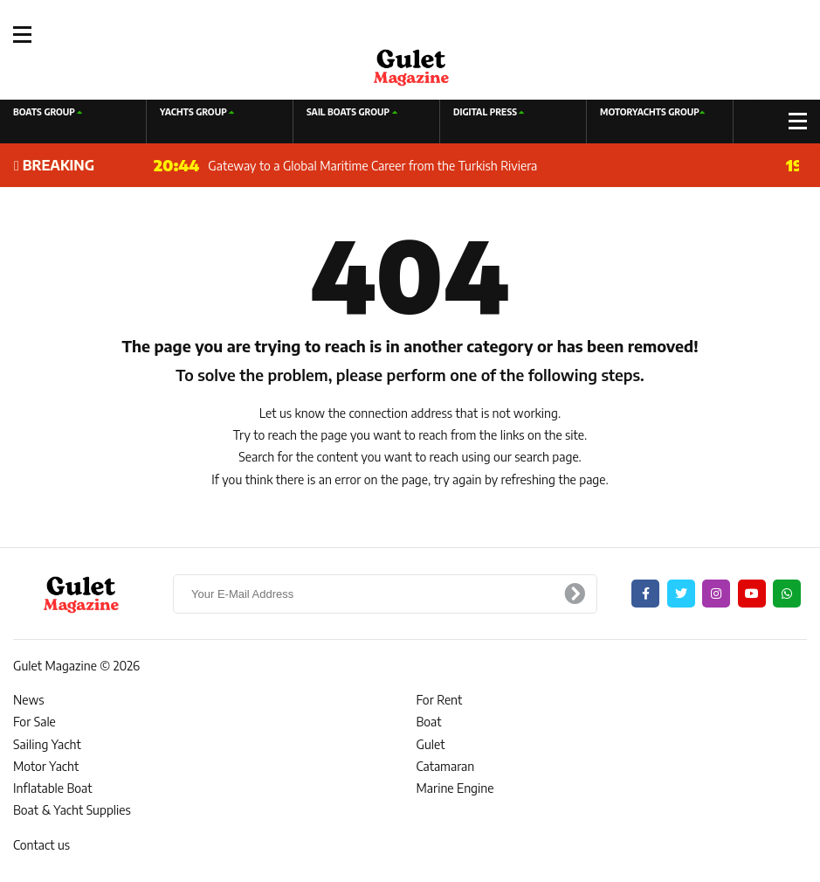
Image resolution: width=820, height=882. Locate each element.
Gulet (431, 744)
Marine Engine (455, 788)
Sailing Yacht (47, 744)
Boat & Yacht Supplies (72, 809)
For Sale (34, 721)
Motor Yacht (46, 766)
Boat (429, 721)
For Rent (440, 699)
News (29, 699)
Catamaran (446, 766)
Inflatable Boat (52, 788)
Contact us (41, 844)
